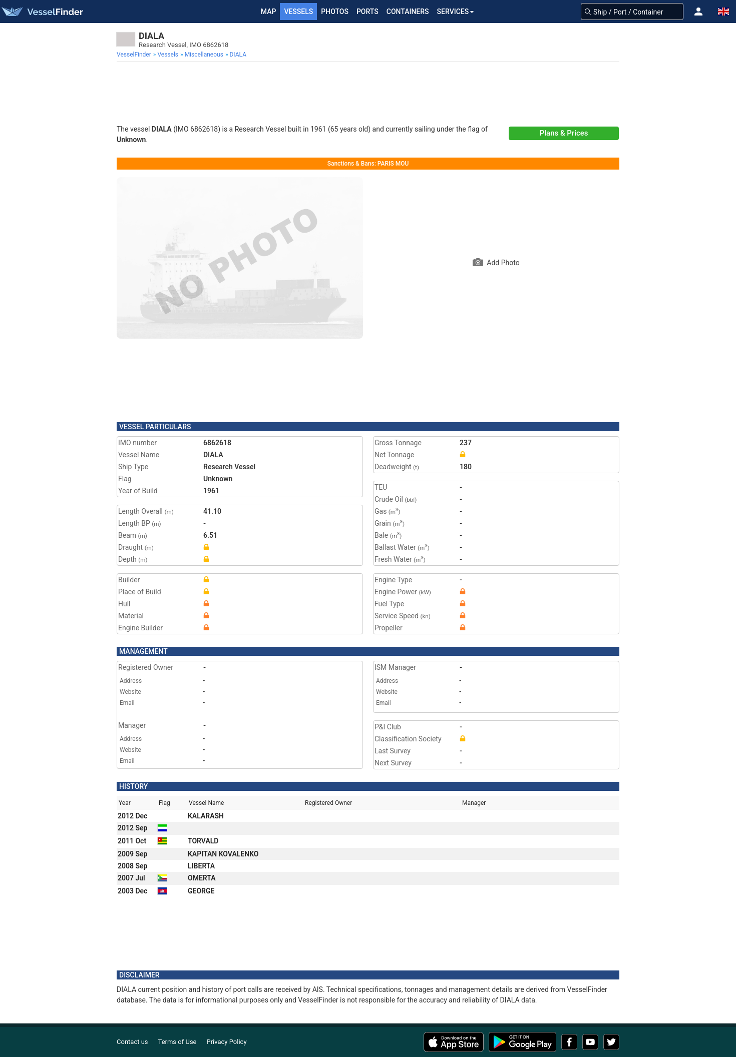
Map (268, 12)
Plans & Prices (564, 133)
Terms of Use (177, 1041)
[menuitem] (135, 54)
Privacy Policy (227, 1041)
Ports (367, 12)
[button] (698, 11)
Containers (408, 12)
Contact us (132, 1041)
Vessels (298, 12)
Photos (334, 12)
